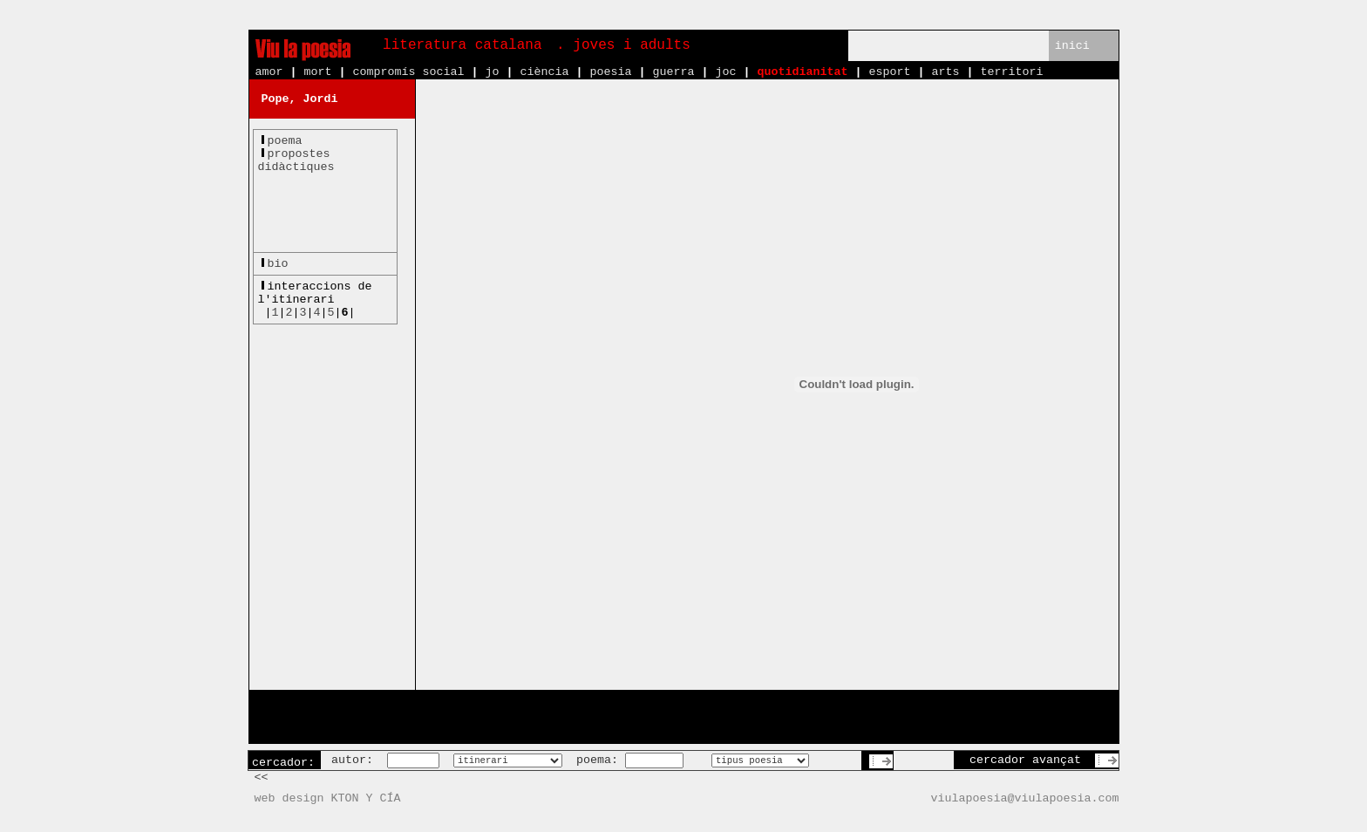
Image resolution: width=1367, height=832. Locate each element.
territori (1011, 71)
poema (285, 140)
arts (945, 71)
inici (1072, 45)
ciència (544, 71)
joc (725, 71)
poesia (610, 71)
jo (492, 71)
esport (889, 71)
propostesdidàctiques (296, 160)
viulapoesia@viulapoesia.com (1025, 798)
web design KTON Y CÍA (328, 798)
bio (278, 263)
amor (269, 71)
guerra (673, 71)
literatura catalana (462, 45)
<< (262, 777)
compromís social (409, 71)
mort (318, 71)
